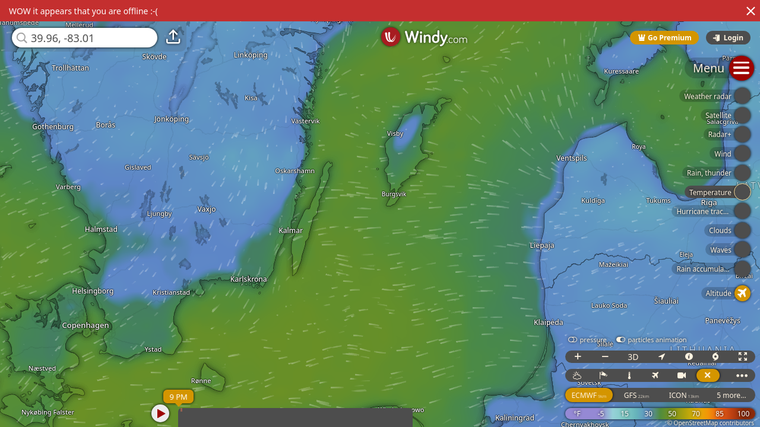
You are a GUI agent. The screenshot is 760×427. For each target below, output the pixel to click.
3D (633, 356)
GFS (636, 395)
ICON (684, 395)
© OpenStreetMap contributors (710, 423)
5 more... (731, 395)
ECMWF (588, 395)
